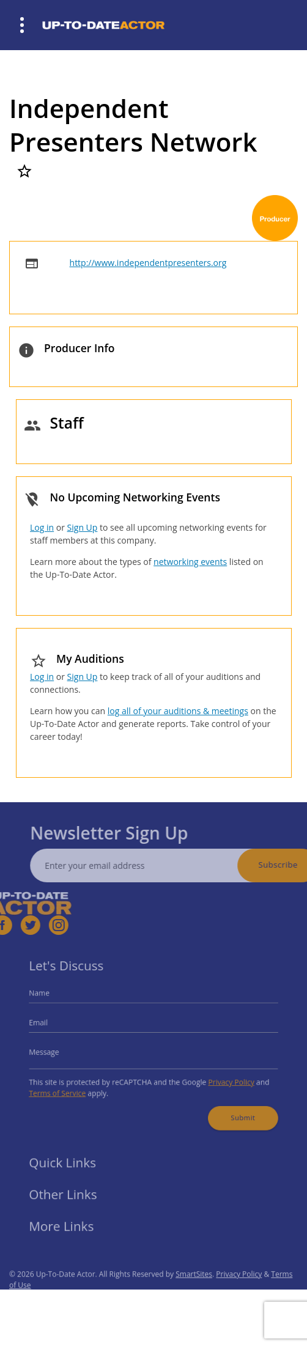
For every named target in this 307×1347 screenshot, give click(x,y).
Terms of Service (68, 1087)
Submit (232, 1109)
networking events (190, 561)
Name (52, 998)
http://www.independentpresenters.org (148, 262)
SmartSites (194, 1289)
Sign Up (82, 527)
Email (51, 1025)
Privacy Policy (222, 1077)
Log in (42, 527)
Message (56, 1050)
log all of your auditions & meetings (178, 711)
